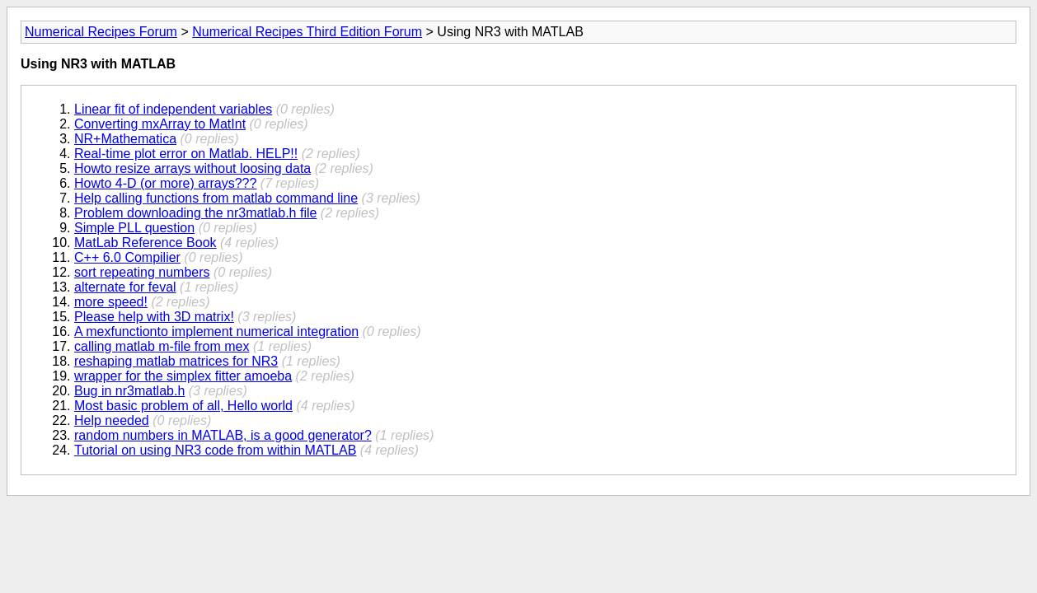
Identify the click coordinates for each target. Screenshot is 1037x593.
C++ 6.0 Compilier (127, 257)
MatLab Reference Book (145, 243)
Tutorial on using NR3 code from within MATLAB (215, 450)
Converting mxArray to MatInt (160, 124)
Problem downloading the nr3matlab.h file (195, 213)
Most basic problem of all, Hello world (183, 406)
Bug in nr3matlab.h (129, 391)
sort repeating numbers (142, 272)
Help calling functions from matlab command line (216, 198)
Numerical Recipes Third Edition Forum (307, 32)
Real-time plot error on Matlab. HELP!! (186, 154)
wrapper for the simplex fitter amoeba (183, 376)
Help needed (111, 420)
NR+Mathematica (125, 139)
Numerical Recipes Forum (101, 32)
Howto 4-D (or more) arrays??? (165, 183)
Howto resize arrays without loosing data (192, 168)
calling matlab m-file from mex (162, 346)
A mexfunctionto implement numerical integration (216, 332)
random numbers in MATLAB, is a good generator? (223, 435)
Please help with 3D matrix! (154, 317)
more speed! (111, 302)
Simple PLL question (134, 228)
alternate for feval (125, 287)
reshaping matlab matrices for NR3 (176, 361)
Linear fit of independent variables (173, 109)
